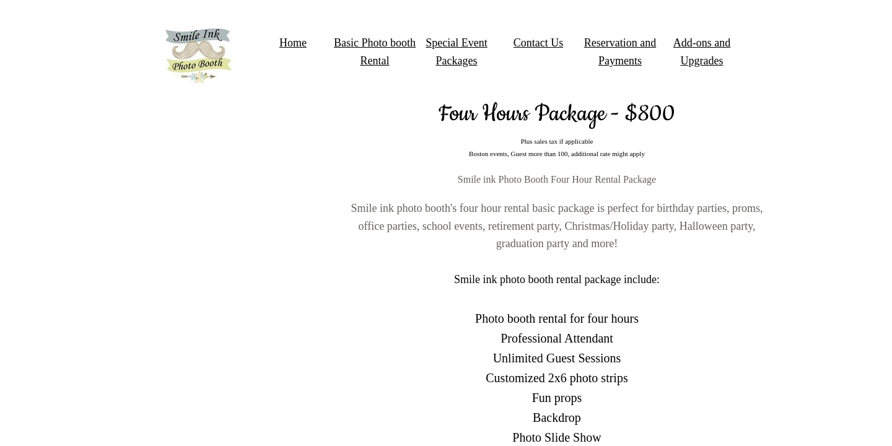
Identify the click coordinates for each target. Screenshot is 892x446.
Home (293, 43)
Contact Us (539, 43)
